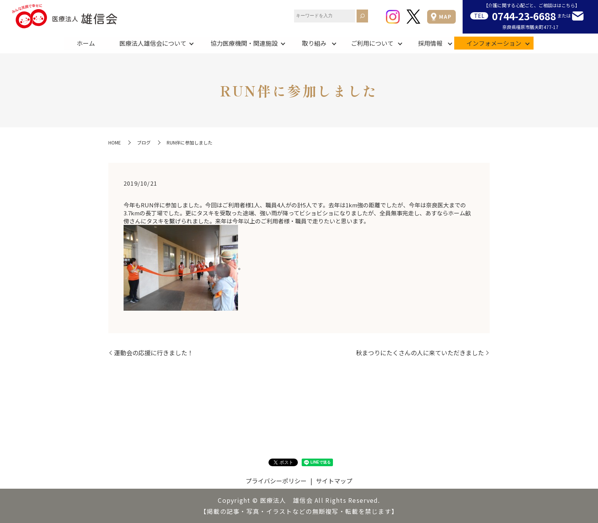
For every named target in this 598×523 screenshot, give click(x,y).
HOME (114, 142)
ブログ (144, 142)
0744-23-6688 (524, 16)
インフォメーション (494, 42)
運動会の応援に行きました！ (153, 352)
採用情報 (430, 42)
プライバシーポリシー (276, 480)
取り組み (314, 42)
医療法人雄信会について (152, 42)
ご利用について (372, 42)
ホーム (85, 42)
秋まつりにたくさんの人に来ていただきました (420, 352)
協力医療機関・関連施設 (244, 42)
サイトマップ (334, 480)
